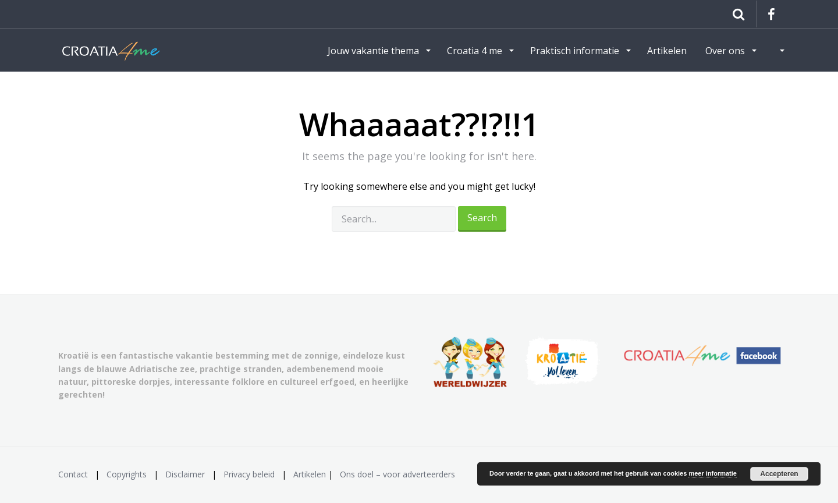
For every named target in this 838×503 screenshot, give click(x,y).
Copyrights (126, 474)
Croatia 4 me (476, 50)
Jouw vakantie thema (374, 50)
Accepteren (779, 474)
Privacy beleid (249, 474)
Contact (73, 474)
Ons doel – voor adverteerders (397, 474)
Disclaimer (185, 474)
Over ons (726, 50)
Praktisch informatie (576, 50)
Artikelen (667, 50)
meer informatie (712, 473)
